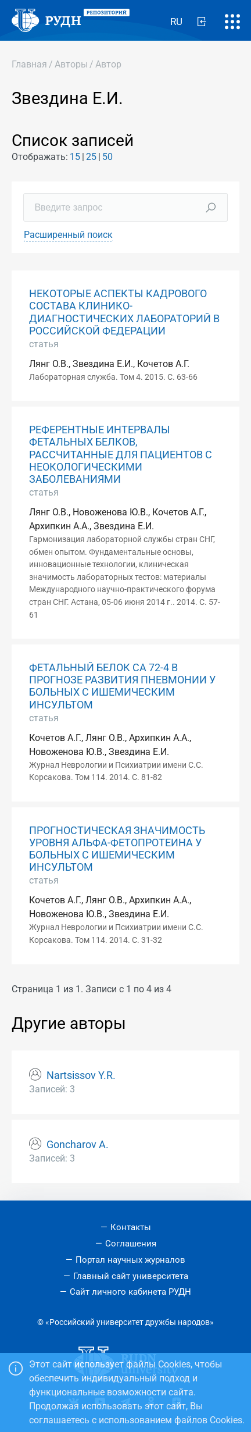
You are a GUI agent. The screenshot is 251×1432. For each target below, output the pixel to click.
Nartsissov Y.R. (81, 1075)
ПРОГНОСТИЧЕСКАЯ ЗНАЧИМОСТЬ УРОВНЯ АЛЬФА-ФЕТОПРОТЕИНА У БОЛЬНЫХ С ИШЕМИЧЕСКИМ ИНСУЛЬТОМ (117, 849)
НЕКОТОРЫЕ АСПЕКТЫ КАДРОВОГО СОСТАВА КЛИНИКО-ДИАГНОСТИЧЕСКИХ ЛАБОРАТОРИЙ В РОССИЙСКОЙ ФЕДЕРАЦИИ (124, 312)
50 (107, 156)
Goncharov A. (77, 1144)
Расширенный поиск (68, 234)
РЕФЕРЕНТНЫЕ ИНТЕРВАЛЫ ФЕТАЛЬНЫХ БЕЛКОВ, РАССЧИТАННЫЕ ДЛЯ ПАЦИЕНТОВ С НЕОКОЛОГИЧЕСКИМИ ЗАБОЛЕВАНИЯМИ (120, 454)
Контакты (130, 1227)
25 (91, 156)
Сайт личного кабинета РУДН (130, 1292)
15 (75, 156)
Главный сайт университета (130, 1276)
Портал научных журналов (130, 1260)
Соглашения (130, 1243)
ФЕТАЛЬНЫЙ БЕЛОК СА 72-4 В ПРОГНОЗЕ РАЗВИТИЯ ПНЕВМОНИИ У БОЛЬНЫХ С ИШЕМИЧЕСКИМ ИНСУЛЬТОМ (122, 686)
